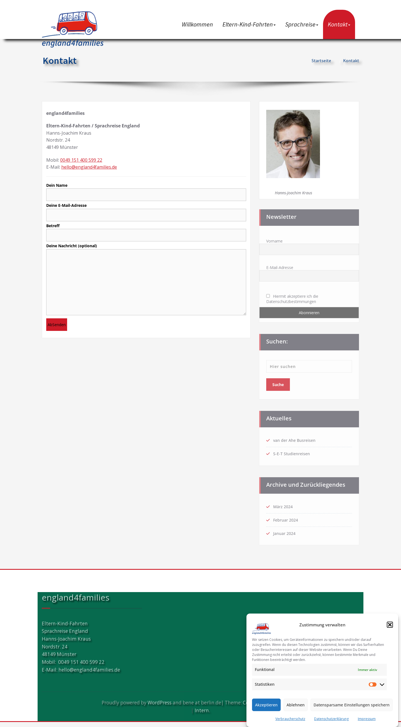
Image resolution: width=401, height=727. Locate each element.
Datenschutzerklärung (331, 718)
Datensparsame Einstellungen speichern (352, 704)
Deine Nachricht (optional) (146, 283)
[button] (390, 624)
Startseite (321, 60)
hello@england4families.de (89, 167)
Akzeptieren (266, 704)
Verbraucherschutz (290, 718)
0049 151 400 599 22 (81, 160)
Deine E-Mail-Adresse (146, 212)
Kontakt (339, 24)
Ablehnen (296, 704)
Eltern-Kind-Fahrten (249, 24)
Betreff (146, 233)
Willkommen (197, 24)
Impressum (367, 718)
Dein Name (146, 192)
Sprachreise (301, 24)
